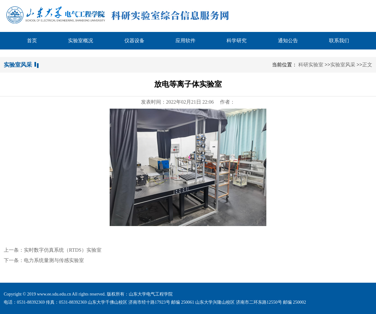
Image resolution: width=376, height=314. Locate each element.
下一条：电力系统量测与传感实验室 (44, 260)
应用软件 (185, 40)
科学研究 (237, 40)
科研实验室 (310, 64)
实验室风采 (342, 64)
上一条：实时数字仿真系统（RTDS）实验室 (53, 250)
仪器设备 (134, 40)
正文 (367, 64)
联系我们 (339, 40)
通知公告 (288, 40)
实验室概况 (80, 40)
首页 (32, 40)
